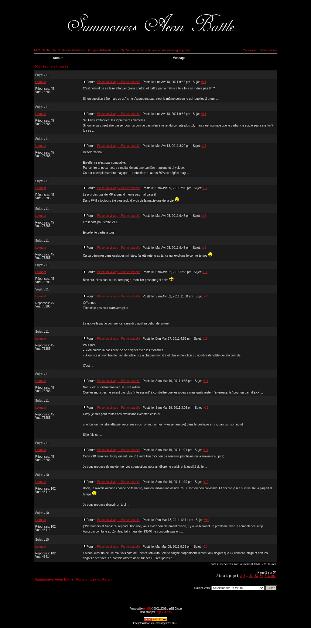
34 (261, 576)
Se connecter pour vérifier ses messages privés (158, 50)
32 (251, 576)
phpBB (147, 608)
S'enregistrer (268, 50)
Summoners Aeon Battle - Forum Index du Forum (74, 579)
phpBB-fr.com (163, 612)
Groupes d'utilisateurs (101, 50)
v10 (46, 475)
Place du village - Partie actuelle (118, 82)
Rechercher (50, 50)
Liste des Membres (72, 50)
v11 (46, 75)
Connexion (250, 50)
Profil (121, 50)
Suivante (270, 576)
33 (256, 576)
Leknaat (40, 82)
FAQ (37, 50)
